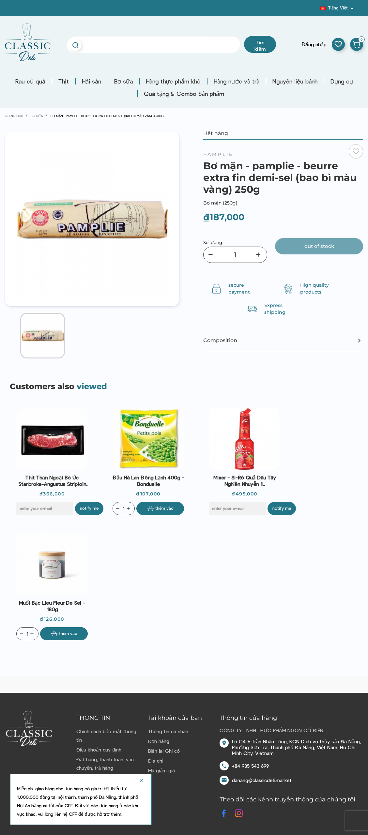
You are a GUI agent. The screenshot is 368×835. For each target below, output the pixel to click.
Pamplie (218, 154)
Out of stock (319, 246)
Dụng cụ (341, 81)
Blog (316, 10)
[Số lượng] (235, 255)
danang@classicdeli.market (262, 780)
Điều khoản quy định (98, 749)
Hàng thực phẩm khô (173, 81)
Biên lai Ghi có (164, 751)
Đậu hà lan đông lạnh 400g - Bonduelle (148, 480)
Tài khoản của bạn (175, 717)
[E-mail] (44, 508)
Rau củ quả (30, 81)
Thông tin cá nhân (168, 731)
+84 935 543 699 (250, 766)
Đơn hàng (159, 741)
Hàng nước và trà (236, 81)
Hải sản (91, 81)
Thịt (63, 81)
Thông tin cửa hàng (248, 717)
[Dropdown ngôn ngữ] (337, 8)
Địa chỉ (156, 761)
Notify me (89, 508)
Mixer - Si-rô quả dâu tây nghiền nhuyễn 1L (244, 480)
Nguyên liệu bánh (294, 81)
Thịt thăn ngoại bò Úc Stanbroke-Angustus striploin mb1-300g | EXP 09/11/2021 (52, 480)
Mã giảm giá (161, 770)
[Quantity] (124, 508)
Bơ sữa (123, 81)
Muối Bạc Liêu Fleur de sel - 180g (52, 606)
